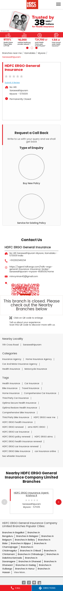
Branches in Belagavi (27, 536)
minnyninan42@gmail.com (23, 276)
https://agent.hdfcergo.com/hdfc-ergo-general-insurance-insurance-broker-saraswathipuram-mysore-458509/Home (31, 269)
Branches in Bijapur (21, 543)
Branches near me (12, 53)
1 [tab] (27, 47)
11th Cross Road (10, 345)
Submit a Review (12, 82)
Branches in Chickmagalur (17, 548)
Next (58, 502)
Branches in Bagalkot (13, 532)
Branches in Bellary (25, 540)
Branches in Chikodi (30, 550)
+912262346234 (17, 260)
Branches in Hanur (25, 568)
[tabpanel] (31, 29)
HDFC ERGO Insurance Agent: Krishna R (31, 494)
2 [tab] (31, 47)
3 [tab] (36, 47)
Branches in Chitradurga (30, 554)
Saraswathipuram (32, 345)
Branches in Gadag (26, 565)
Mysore (42, 53)
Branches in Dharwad (30, 561)
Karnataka (29, 53)
